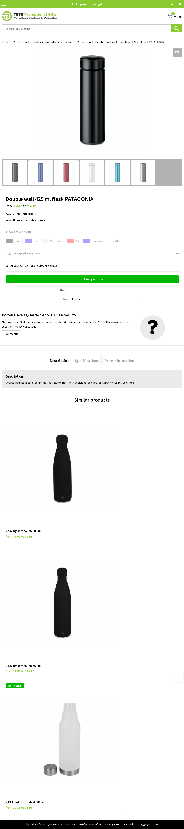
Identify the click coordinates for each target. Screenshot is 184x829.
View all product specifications (25, 220)
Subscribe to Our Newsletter (19, 749)
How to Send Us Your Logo (109, 692)
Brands (6, 722)
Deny (155, 824)
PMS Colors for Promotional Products (117, 687)
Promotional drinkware (58, 42)
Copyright (8, 744)
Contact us (11, 324)
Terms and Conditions (15, 738)
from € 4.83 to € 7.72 (109, 602)
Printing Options (104, 681)
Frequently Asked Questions (111, 665)
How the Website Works (108, 676)
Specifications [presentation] (87, 351)
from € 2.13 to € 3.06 (19, 602)
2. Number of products (23, 253)
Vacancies (100, 727)
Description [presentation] (59, 351)
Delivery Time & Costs (107, 670)
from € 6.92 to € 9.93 (19, 496)
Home (5, 42)
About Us (99, 722)
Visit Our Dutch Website (108, 738)
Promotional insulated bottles (96, 42)
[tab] (59, 351)
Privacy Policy (10, 727)
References (101, 733)
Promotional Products (27, 42)
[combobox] (86, 28)
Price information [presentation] (119, 351)
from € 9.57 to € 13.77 (110, 496)
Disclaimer (8, 733)
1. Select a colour (18, 232)
